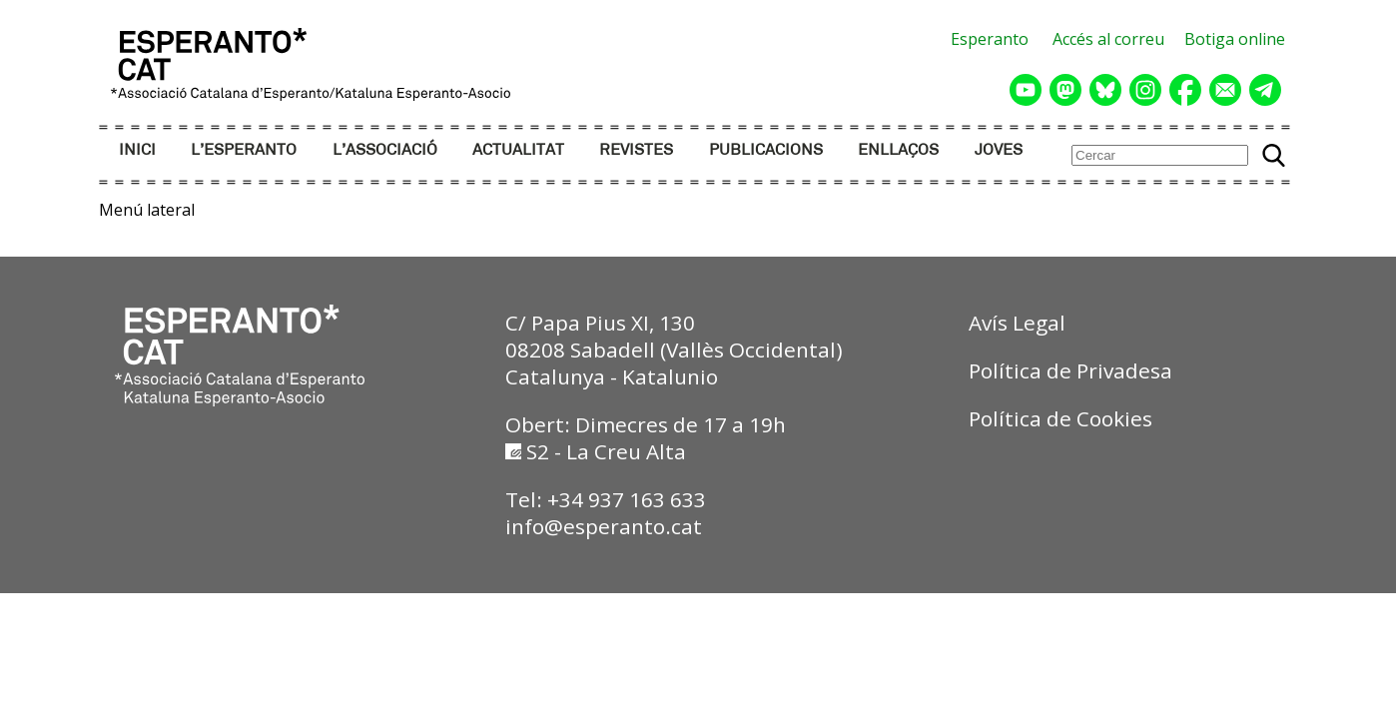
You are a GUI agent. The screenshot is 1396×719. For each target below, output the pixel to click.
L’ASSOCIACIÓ (385, 150)
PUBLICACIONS (766, 150)
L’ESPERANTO (244, 150)
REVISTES (636, 150)
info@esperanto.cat (603, 526)
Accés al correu (1108, 39)
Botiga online (1234, 39)
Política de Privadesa (1070, 370)
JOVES (999, 150)
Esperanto (990, 39)
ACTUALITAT (518, 150)
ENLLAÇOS (898, 150)
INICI (137, 150)
